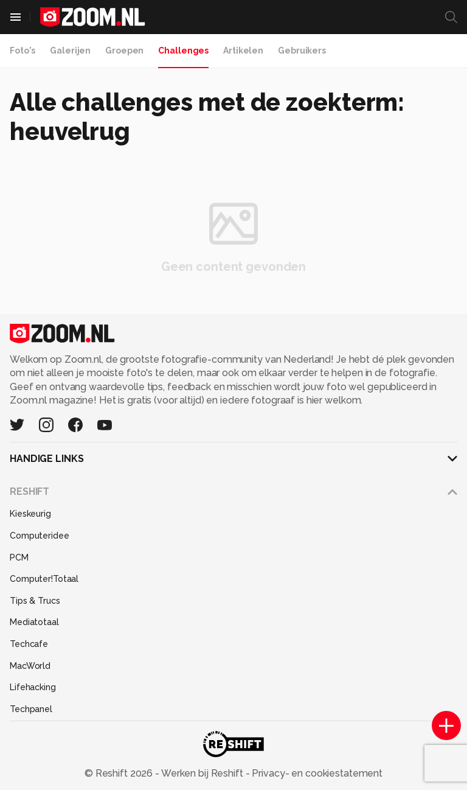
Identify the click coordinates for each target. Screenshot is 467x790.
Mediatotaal (34, 622)
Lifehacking (33, 687)
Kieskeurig (30, 514)
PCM (19, 557)
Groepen (124, 50)
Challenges (183, 50)
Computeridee (39, 535)
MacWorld (30, 666)
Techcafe (29, 644)
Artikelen (243, 50)
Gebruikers (302, 50)
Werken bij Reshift (202, 773)
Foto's (22, 50)
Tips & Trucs (35, 601)
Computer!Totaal (44, 579)
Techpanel (31, 709)
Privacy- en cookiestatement (315, 773)
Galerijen (70, 50)
